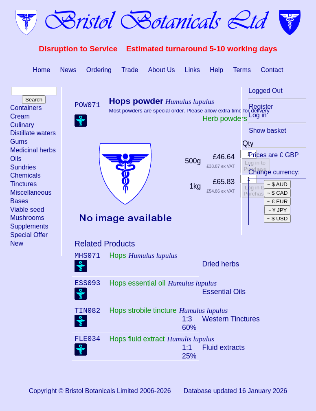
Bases (19, 201)
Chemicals (25, 175)
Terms (242, 69)
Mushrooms (27, 217)
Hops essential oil (137, 283)
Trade (129, 69)
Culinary (22, 124)
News (68, 69)
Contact (272, 69)
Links (192, 69)
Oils (16, 158)
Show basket (267, 130)
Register (261, 106)
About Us (161, 69)
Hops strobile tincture (142, 310)
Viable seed (27, 209)
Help (216, 69)
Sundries (23, 167)
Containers (26, 107)
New (16, 243)
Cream (20, 116)
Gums (19, 141)
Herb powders (224, 118)
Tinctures (23, 183)
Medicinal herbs (33, 150)
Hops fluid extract (137, 339)
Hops (117, 255)
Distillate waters (33, 133)
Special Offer (29, 234)
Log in (258, 115)
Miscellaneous (30, 192)
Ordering (99, 69)
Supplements (29, 226)
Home (41, 69)
